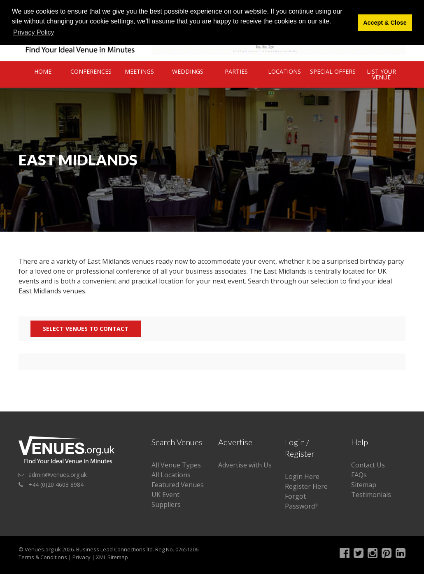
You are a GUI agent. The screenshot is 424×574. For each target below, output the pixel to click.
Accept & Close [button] (385, 22)
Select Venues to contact (85, 328)
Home (42, 71)
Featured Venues (177, 484)
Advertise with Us (245, 464)
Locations (284, 71)
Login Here (302, 476)
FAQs (359, 474)
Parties (236, 71)
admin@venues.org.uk (57, 475)
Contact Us (368, 464)
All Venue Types (176, 464)
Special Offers (333, 71)
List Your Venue (381, 74)
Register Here (306, 486)
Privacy (81, 557)
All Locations (171, 474)
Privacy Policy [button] (33, 32)
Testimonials (371, 494)
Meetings (139, 71)
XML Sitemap (112, 557)
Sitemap (363, 484)
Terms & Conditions (43, 557)
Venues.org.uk (43, 549)
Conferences (91, 71)
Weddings (187, 71)
